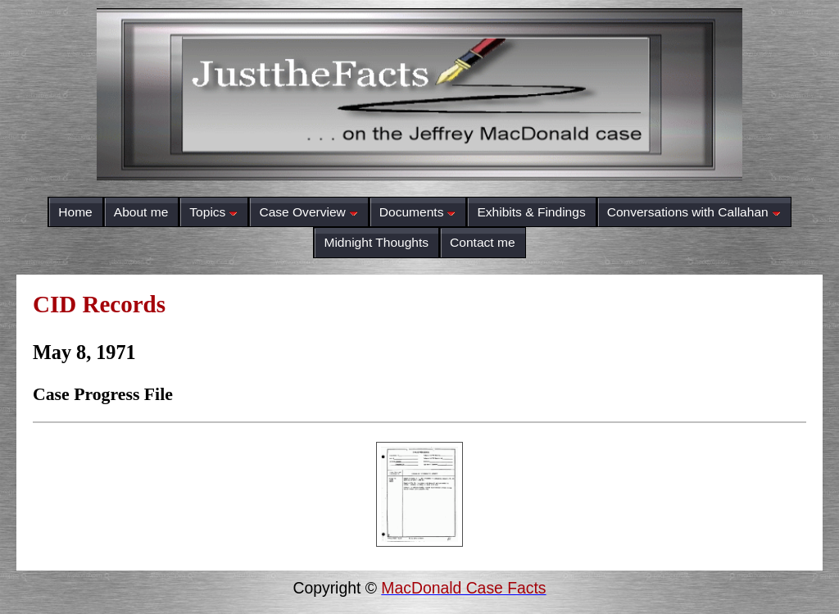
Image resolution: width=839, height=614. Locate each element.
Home (75, 212)
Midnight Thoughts (376, 242)
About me (141, 212)
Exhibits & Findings (531, 212)
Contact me (482, 242)
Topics (213, 212)
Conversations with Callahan (694, 212)
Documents (417, 212)
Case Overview (308, 212)
